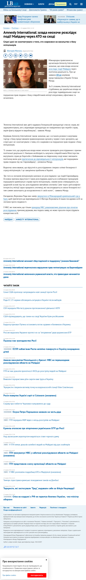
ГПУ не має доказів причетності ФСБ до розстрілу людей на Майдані (34, 371)
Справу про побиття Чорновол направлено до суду (26, 403)
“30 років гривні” (56, 10)
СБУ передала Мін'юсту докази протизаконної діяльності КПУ (31, 308)
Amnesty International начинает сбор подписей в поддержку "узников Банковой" (41, 260)
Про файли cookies (9, 575)
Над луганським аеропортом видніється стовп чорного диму (31, 436)
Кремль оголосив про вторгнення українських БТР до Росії (33, 428)
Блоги (41, 4)
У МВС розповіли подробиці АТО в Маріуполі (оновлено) (32, 472)
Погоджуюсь (37, 575)
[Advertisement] (42, 112)
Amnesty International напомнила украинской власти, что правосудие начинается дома (41, 275)
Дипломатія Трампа (38, 10)
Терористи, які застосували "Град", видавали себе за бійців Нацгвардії (38, 488)
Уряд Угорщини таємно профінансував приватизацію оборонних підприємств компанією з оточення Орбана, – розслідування (28, 23)
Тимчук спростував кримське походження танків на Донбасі (31, 480)
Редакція (42, 507)
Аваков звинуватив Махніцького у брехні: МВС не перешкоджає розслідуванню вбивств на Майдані (36, 361)
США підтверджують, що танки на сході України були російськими (33, 316)
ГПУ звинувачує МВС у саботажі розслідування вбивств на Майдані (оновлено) (40, 454)
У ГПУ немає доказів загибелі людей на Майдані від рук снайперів (36, 444)
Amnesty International (27, 219)
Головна (6, 28)
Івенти (32, 507)
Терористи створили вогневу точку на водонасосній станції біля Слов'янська (38, 387)
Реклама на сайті (20, 507)
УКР (75, 4)
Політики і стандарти (58, 507)
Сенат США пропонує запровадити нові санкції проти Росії (30, 292)
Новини (29, 4)
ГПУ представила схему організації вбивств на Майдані (34, 463)
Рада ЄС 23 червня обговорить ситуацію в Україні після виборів (32, 300)
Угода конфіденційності (12, 510)
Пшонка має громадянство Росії (19, 340)
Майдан (8, 219)
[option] (23, 19)
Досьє (52, 4)
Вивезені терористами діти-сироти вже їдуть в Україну (28, 379)
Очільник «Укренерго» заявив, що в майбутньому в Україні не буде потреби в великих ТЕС (68, 22)
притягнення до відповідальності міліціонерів (42, 159)
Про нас (6, 507)
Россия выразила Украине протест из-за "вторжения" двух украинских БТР (37, 332)
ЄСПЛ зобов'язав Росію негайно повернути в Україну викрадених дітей (41, 350)
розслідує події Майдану (60, 69)
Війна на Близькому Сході (15, 10)
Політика (15, 28)
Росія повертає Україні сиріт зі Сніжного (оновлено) (29, 395)
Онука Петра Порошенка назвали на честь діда (32, 411)
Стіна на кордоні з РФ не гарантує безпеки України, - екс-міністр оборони (41, 498)
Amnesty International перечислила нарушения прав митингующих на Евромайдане (42, 267)
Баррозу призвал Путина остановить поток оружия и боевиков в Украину (36, 324)
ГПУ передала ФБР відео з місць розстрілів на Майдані (31, 420)
